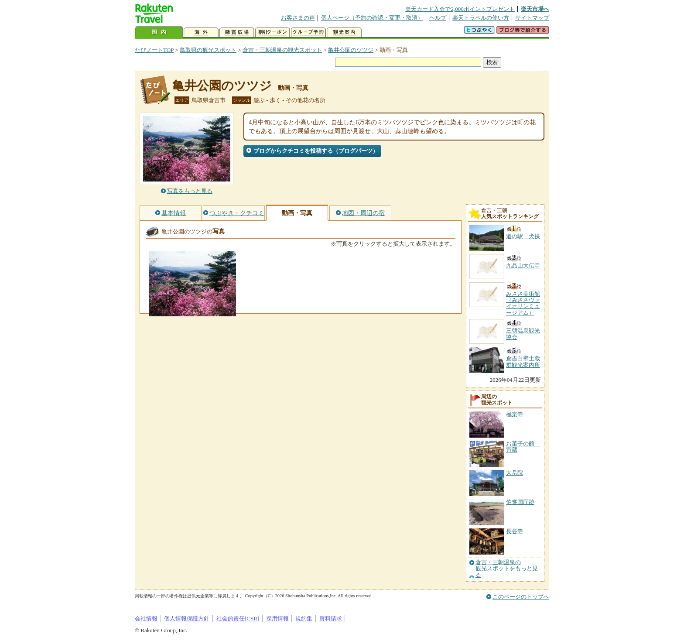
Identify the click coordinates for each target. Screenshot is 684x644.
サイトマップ (532, 17)
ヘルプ (437, 17)
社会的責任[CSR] (238, 618)
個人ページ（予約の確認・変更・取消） (372, 17)
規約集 (303, 618)
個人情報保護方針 (186, 618)
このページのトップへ (520, 596)
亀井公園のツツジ (350, 50)
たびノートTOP (154, 50)
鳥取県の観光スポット (208, 50)
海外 (201, 32)
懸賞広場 (236, 32)
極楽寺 (514, 414)
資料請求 (330, 618)
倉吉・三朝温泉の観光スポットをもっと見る (506, 568)
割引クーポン (272, 32)
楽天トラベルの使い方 (480, 17)
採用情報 (277, 618)
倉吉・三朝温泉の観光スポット (282, 50)
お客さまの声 (298, 17)
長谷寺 (514, 531)
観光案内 (344, 32)
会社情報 (146, 618)
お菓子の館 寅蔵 (523, 446)
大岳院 (514, 472)
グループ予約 (308, 32)
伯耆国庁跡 (520, 502)
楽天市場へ (535, 9)
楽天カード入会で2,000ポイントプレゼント (460, 9)
